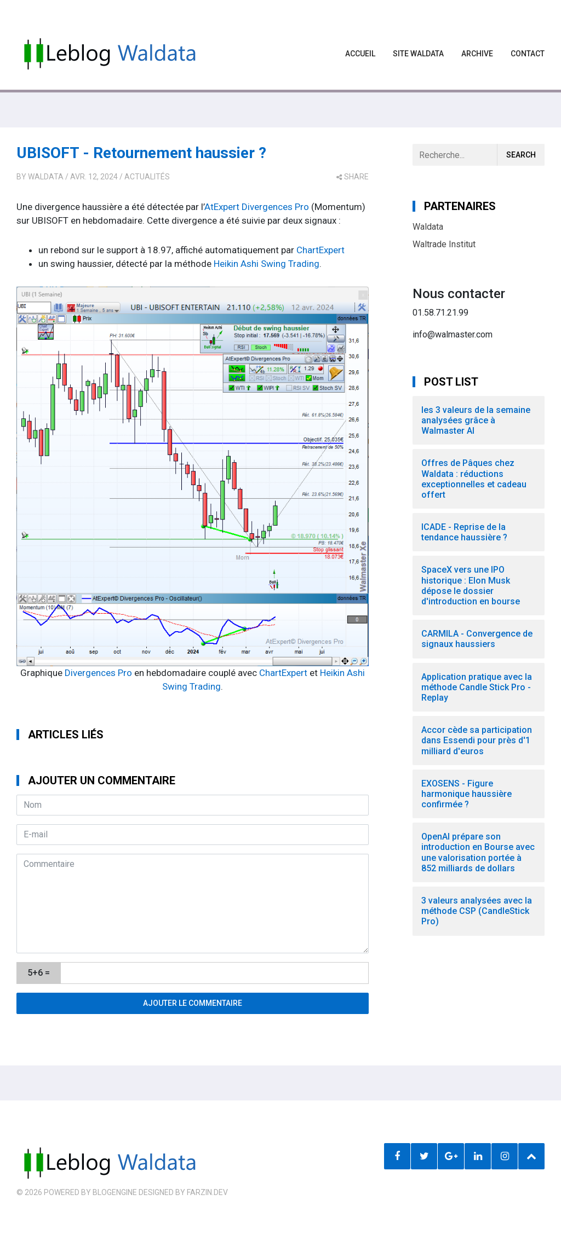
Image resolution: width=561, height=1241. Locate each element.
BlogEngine (115, 1192)
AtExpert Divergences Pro (256, 206)
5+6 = (38, 973)
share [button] (352, 176)
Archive (477, 53)
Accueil (360, 53)
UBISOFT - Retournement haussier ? (141, 153)
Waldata (46, 176)
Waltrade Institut (444, 244)
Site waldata (418, 53)
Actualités (147, 176)
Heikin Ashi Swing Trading (266, 263)
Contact (528, 53)
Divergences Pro (98, 672)
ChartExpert (320, 249)
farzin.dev (207, 1192)
